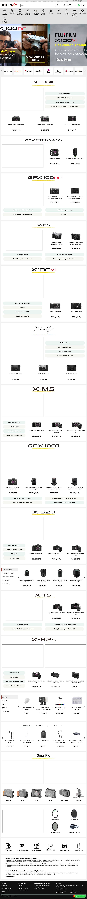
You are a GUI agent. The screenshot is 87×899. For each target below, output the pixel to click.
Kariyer (3, 891)
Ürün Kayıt (21, 885)
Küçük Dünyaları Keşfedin (8, 573)
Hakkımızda (4, 885)
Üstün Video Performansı (8, 576)
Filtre (55, 725)
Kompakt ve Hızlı (6, 580)
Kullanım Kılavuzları (6, 890)
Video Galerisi (33, 1)
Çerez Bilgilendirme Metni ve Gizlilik (42, 885)
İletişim (66, 1)
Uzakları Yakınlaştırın (7, 583)
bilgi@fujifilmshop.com (62, 889)
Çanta (48, 725)
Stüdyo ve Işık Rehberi (23, 890)
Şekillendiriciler (5, 708)
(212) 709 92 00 (74, 892)
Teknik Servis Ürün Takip (7, 888)
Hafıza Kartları (39, 725)
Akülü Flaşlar (5, 704)
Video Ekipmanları (27, 725)
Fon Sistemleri (5, 711)
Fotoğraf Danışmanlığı (23, 888)
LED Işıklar (4, 697)
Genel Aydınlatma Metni (40, 887)
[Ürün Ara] (38, 5)
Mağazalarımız (59, 1)
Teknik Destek (51, 1)
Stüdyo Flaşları (5, 700)
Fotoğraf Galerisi (42, 1)
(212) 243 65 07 (60, 892)
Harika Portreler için (7, 569)
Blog (27, 1)
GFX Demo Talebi (22, 887)
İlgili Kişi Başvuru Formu (40, 888)
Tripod (62, 725)
